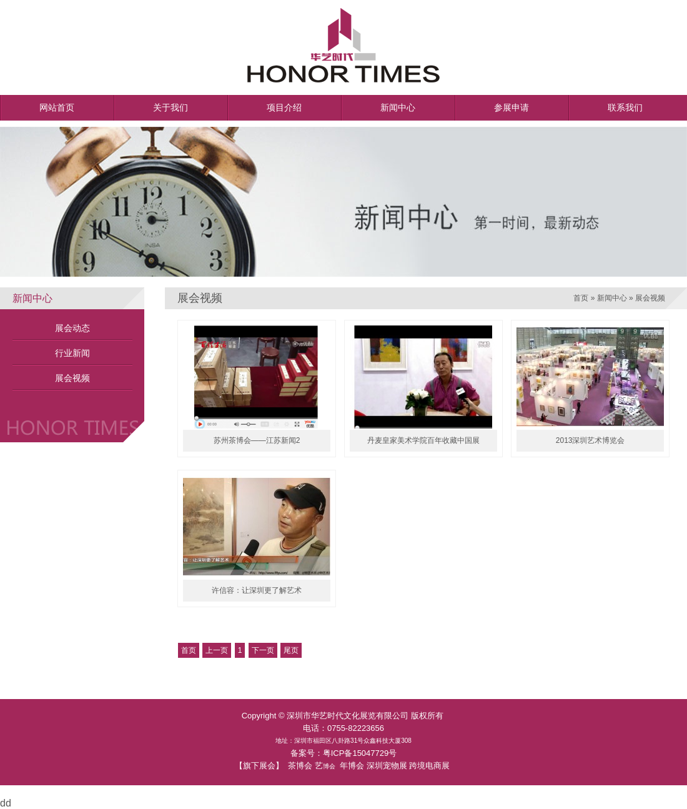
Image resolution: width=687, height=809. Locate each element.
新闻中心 (612, 298)
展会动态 (72, 328)
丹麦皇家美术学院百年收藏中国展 (423, 440)
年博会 (352, 765)
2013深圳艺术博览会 (590, 440)
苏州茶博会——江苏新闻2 (257, 440)
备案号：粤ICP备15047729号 (343, 753)
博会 (329, 766)
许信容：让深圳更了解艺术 (257, 590)
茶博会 (300, 765)
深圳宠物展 (387, 765)
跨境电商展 (429, 765)
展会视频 (72, 378)
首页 (580, 298)
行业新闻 (72, 353)
